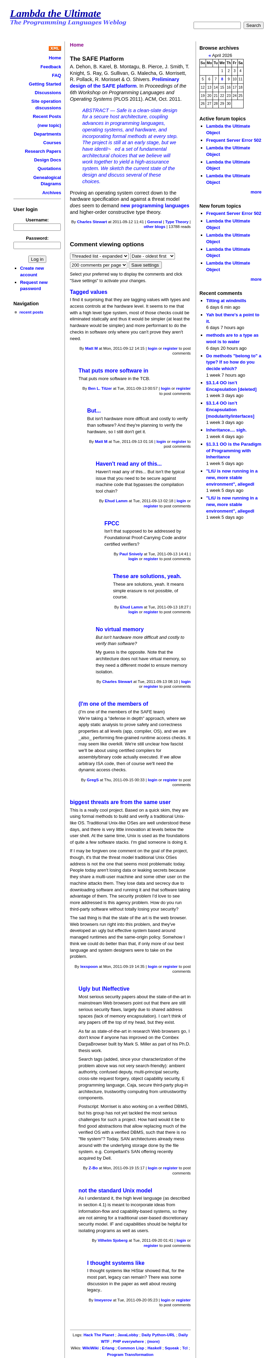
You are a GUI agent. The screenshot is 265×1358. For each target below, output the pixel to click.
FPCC (112, 523)
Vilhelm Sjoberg (113, 1240)
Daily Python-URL (158, 1335)
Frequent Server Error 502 (233, 140)
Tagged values (89, 292)
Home (55, 57)
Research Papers (43, 151)
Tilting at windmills (226, 300)
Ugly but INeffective (104, 989)
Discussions (48, 92)
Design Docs (47, 159)
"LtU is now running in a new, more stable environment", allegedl (231, 477)
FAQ (56, 75)
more (256, 192)
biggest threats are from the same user (120, 802)
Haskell (154, 1348)
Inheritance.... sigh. (226, 430)
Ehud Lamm (116, 501)
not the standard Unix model (116, 1190)
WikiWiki (90, 1348)
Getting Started (45, 84)
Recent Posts (47, 116)
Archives (51, 192)
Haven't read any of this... (129, 464)
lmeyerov (103, 1300)
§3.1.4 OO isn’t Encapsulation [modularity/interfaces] (230, 409)
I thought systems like (116, 1263)
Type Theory (177, 222)
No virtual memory (120, 629)
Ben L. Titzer (100, 388)
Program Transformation (130, 1354)
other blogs (154, 227)
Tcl (185, 1348)
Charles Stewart (92, 222)
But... (94, 411)
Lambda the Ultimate (55, 13)
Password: (37, 238)
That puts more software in (113, 371)
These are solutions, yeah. (147, 576)
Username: (37, 219)
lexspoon (89, 966)
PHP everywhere (128, 1341)
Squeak (172, 1348)
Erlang (108, 1348)
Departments (47, 134)
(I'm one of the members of (113, 704)
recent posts (31, 312)
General (154, 222)
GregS (93, 780)
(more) (153, 1341)
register (170, 348)
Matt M (91, 348)
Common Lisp (131, 1348)
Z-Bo (93, 1168)
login (152, 348)
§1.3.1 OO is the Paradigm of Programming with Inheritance (233, 450)
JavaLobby (127, 1335)
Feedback (50, 66)
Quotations (49, 168)
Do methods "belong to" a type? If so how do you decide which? (233, 362)
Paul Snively (131, 554)
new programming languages (154, 205)
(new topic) (49, 125)
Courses (52, 142)
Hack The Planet (99, 1335)
